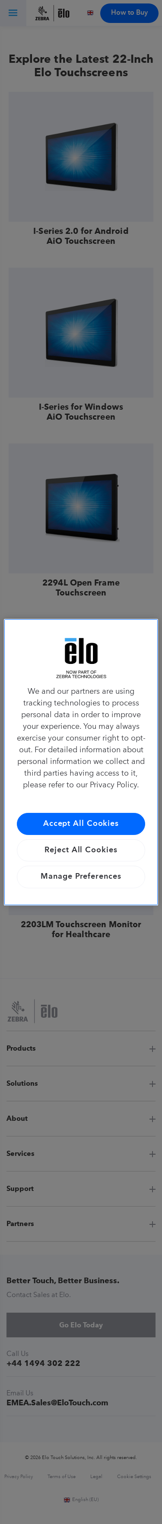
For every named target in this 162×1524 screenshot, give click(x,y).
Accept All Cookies (81, 824)
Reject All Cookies (80, 850)
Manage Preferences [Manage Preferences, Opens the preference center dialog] (81, 876)
